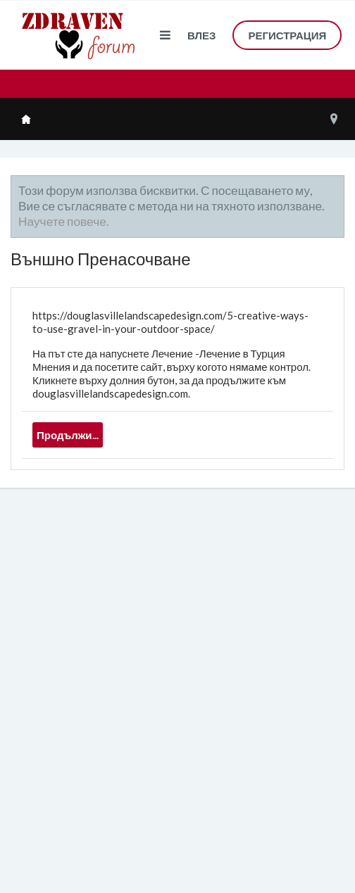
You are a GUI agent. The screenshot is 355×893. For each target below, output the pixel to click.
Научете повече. (63, 221)
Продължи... (68, 435)
